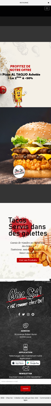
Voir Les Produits (28, 260)
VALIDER (25, 389)
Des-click (34, 398)
